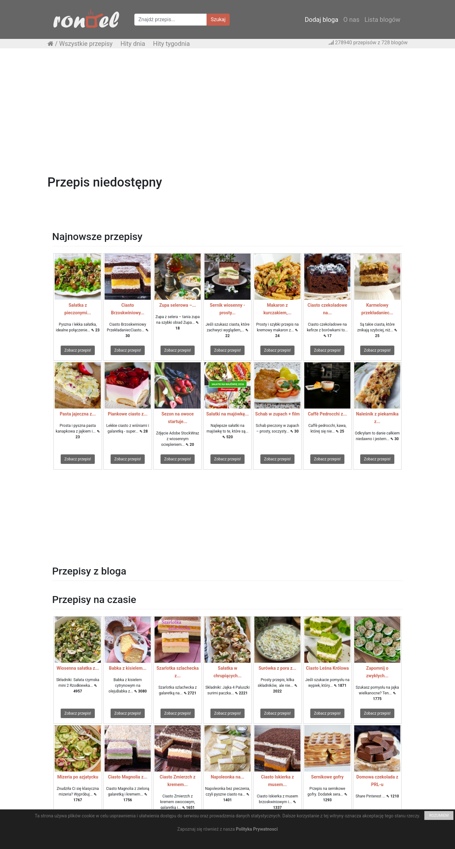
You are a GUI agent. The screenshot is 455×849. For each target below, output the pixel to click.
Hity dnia (132, 43)
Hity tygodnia (171, 43)
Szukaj (218, 19)
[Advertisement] (227, 99)
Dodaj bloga (321, 19)
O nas (351, 19)
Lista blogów (382, 19)
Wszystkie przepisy (85, 43)
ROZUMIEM (439, 815)
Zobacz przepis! (77, 350)
